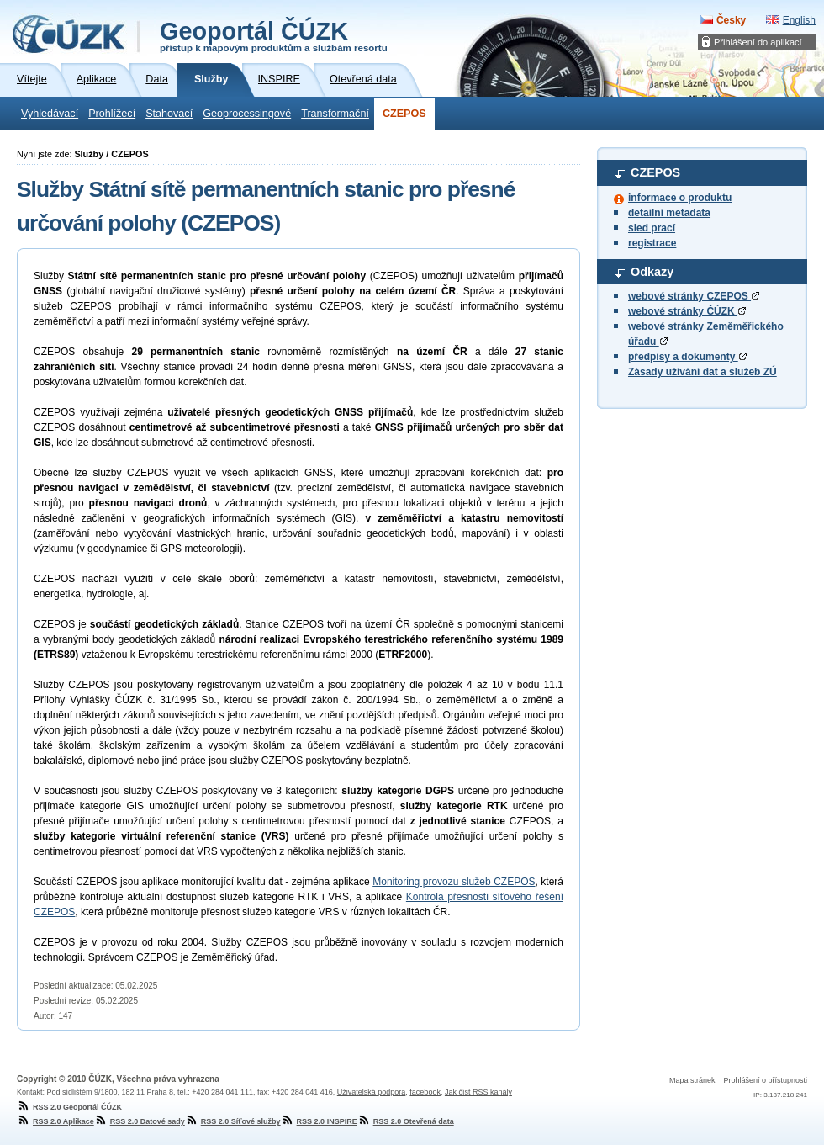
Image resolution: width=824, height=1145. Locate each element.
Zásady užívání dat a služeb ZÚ (702, 372)
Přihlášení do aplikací (758, 42)
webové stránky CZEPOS (693, 296)
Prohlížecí (111, 113)
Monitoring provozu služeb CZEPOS (453, 882)
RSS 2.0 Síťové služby (233, 1121)
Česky (731, 20)
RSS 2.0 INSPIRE (319, 1121)
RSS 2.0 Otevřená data (405, 1121)
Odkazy (652, 271)
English (799, 20)
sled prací (651, 228)
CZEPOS (404, 113)
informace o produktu (680, 198)
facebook (425, 1092)
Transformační (335, 113)
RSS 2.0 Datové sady (139, 1121)
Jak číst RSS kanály (478, 1092)
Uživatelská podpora (371, 1092)
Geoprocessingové (247, 113)
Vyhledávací (49, 113)
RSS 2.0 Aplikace (55, 1121)
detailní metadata (669, 213)
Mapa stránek (692, 1080)
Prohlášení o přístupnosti (765, 1080)
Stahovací (169, 113)
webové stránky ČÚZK (687, 311)
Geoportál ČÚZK (274, 35)
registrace (652, 243)
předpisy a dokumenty (687, 357)
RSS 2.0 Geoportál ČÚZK (69, 1107)
